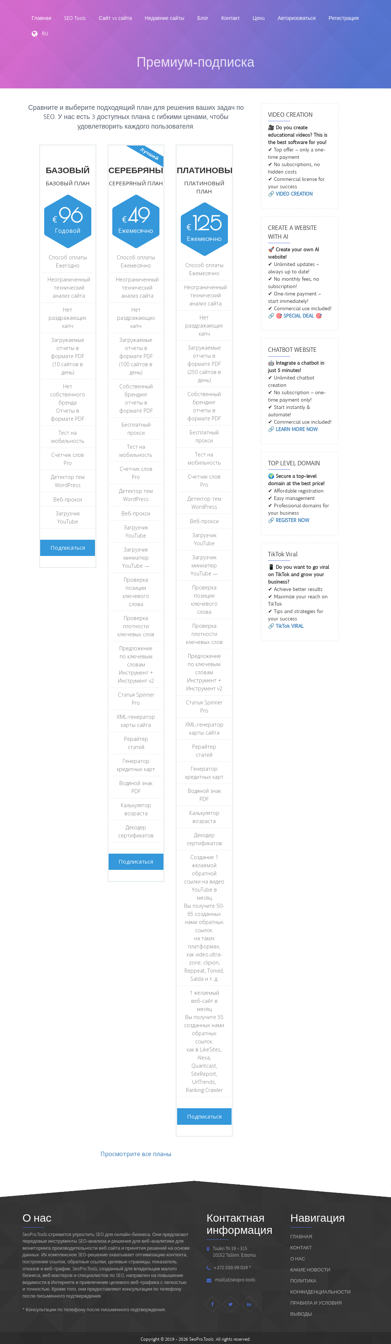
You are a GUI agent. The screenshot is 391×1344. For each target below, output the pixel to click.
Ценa (259, 18)
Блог (202, 18)
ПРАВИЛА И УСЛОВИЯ (316, 1300)
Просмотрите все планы (136, 1151)
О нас (297, 1256)
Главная (41, 18)
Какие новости (310, 1267)
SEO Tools (75, 18)
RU (40, 33)
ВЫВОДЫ (301, 1311)
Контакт (230, 18)
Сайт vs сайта (115, 18)
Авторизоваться (297, 18)
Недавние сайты (164, 18)
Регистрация (343, 18)
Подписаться (72, 546)
